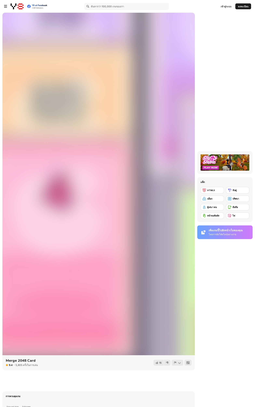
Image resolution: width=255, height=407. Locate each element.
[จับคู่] (237, 190)
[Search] (88, 6)
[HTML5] (212, 190)
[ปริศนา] (237, 198)
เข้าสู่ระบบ (226, 6)
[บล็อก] (212, 198)
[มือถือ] (237, 207)
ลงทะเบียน (243, 6)
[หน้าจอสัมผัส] (212, 215)
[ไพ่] (237, 215)
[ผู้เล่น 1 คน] (212, 207)
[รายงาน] (177, 363)
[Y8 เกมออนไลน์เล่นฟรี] (17, 6)
